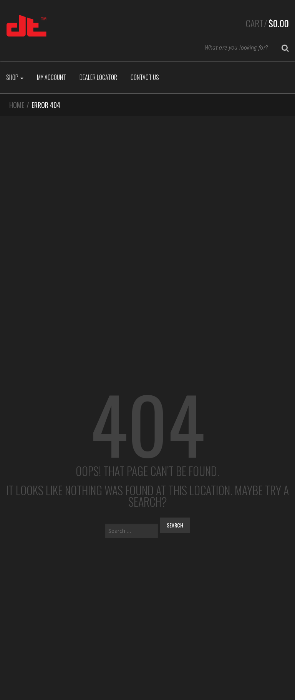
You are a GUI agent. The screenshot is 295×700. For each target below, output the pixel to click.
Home (16, 105)
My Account (51, 77)
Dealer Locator (98, 77)
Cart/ (267, 23)
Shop (14, 77)
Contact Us (145, 77)
